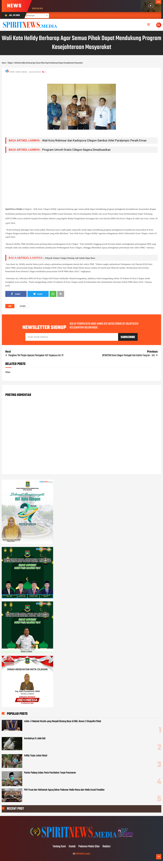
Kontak (72, 846)
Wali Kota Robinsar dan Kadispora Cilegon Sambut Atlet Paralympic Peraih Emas (94, 140)
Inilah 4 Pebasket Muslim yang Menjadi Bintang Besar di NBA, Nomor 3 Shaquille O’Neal (62, 721)
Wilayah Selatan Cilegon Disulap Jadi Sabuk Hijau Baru (70, 258)
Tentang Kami (59, 846)
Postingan (30, 15)
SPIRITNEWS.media (82, 854)
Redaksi (106, 846)
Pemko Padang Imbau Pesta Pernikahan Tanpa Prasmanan (50, 773)
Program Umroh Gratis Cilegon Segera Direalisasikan (76, 149)
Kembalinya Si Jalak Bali (34, 738)
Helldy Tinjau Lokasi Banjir (35, 755)
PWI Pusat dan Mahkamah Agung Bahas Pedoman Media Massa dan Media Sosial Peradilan (64, 790)
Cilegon (23, 306)
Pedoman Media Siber (89, 846)
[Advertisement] (81, 180)
